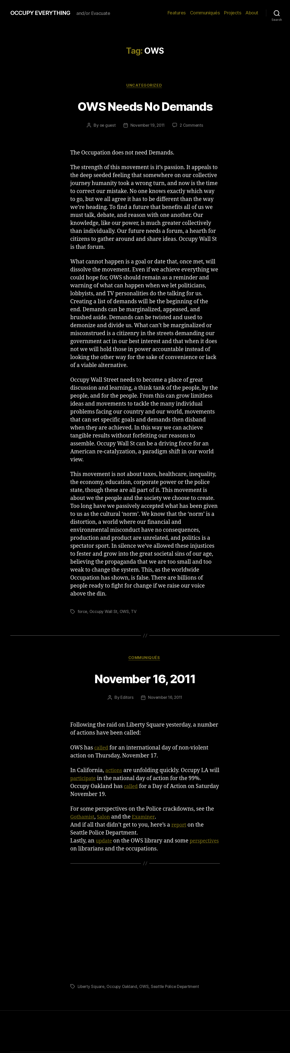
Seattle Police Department (179, 987)
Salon (107, 818)
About (251, 12)
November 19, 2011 (147, 126)
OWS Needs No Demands (145, 106)
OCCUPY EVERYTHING (43, 13)
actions (114, 771)
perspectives (86, 850)
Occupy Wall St (104, 612)
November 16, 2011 (145, 679)
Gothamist (83, 818)
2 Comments (193, 126)
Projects (232, 12)
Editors (125, 699)
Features (177, 12)
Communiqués (205, 12)
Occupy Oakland (123, 987)
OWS (125, 612)
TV (135, 612)
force (83, 612)
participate (95, 779)
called (102, 749)
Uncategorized (145, 86)
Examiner (148, 818)
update (105, 842)
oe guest (105, 126)
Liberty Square (92, 987)
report (179, 826)
